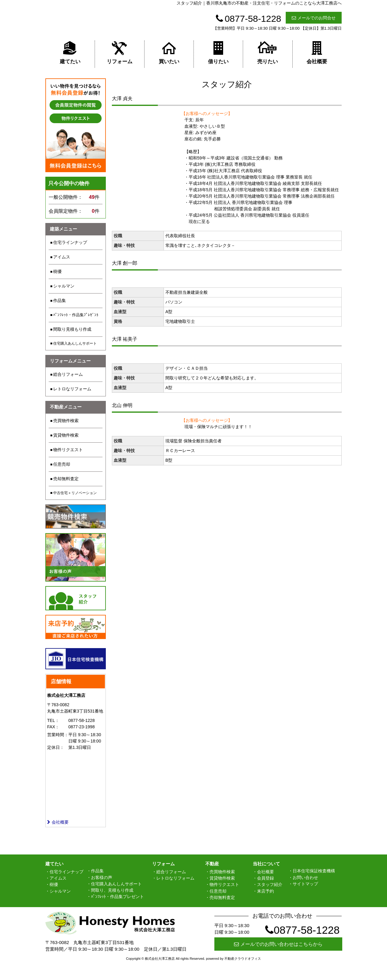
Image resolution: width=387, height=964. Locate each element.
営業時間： (57, 734)
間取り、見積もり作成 (112, 890)
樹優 (57, 271)
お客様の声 (101, 877)
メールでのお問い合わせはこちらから (278, 944)
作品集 (59, 300)
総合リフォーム (68, 374)
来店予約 (265, 891)
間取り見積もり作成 (72, 329)
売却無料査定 (66, 478)
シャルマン (63, 286)
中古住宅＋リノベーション (75, 493)
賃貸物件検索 (66, 435)
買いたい (169, 52)
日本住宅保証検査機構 (314, 870)
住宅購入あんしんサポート (75, 343)
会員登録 (265, 878)
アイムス (61, 256)
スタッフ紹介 (269, 884)
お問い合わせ (305, 877)
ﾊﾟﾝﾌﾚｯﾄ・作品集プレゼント (117, 896)
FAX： (53, 726)
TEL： (53, 720)
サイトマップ (305, 883)
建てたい (70, 52)
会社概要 (317, 52)
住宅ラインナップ (70, 242)
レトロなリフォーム (72, 388)
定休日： (55, 747)
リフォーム (119, 52)
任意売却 (61, 464)
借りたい (218, 52)
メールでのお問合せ (314, 17)
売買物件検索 (66, 420)
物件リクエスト (68, 449)
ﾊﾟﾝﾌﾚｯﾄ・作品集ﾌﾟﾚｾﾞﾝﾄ (76, 315)
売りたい (267, 52)
